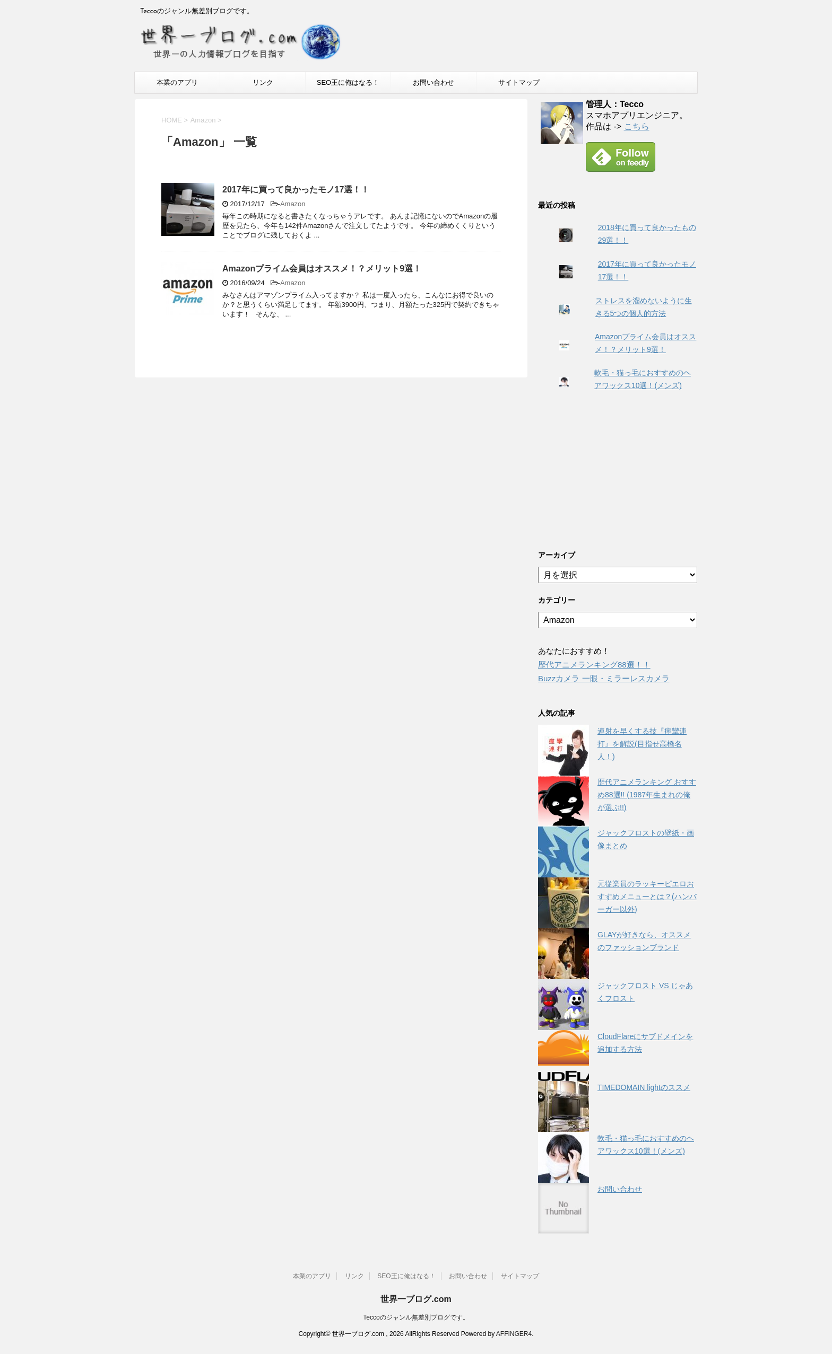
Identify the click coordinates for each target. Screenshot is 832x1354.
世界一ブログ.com (415, 1299)
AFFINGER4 (514, 1334)
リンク (263, 82)
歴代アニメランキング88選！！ (594, 664)
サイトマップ (519, 82)
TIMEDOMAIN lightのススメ (643, 1087)
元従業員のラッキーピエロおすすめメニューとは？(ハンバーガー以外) (647, 896)
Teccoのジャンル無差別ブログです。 (416, 1317)
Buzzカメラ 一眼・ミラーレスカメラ (604, 678)
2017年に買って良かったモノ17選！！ (295, 189)
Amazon (293, 204)
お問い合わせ (433, 82)
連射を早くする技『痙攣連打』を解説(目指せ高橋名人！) (642, 744)
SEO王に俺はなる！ (348, 82)
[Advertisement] (617, 469)
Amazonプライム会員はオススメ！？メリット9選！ (321, 268)
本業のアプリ (177, 82)
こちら (636, 126)
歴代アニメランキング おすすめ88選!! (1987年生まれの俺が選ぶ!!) (646, 795)
